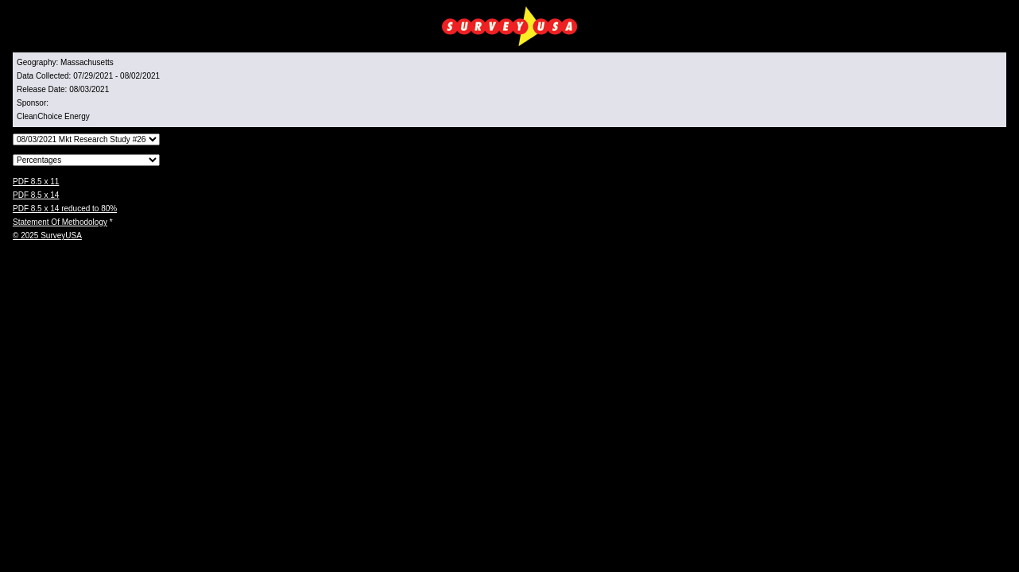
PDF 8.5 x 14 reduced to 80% (65, 208)
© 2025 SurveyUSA (47, 235)
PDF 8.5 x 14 (36, 195)
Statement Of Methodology (60, 222)
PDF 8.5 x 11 (36, 181)
